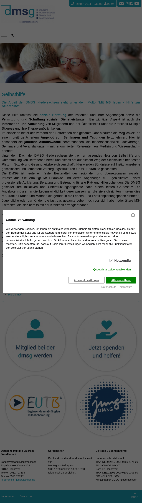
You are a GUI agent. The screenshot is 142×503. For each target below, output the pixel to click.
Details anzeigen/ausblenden (113, 269)
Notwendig (122, 260)
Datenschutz (108, 286)
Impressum (125, 286)
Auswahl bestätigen (86, 280)
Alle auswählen (121, 280)
